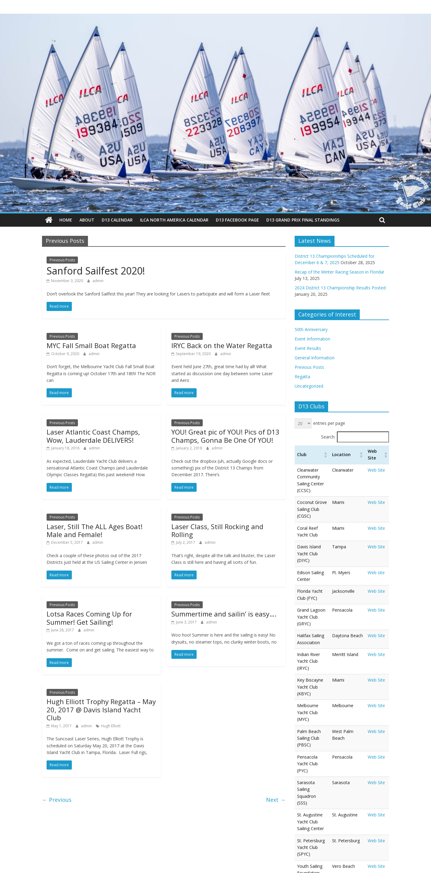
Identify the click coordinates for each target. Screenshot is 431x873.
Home (65, 220)
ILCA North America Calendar (174, 220)
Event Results (308, 348)
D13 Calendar (117, 220)
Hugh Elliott (111, 725)
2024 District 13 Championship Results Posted (340, 287)
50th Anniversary (311, 329)
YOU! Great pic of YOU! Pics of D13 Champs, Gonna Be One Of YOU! (225, 435)
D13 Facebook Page (237, 220)
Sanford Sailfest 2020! (96, 270)
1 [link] (374, 805)
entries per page (329, 423)
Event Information (312, 339)
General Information (315, 358)
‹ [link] (363, 805)
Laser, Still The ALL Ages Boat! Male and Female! (94, 530)
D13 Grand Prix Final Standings (302, 220)
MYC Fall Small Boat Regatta (91, 345)
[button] (333, 454)
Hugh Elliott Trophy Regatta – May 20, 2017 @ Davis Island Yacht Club (101, 709)
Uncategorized (309, 386)
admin (98, 280)
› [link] (384, 805)
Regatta (302, 376)
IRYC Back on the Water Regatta (221, 345)
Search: (328, 436)
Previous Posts (62, 259)
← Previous (57, 799)
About (86, 220)
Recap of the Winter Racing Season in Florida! (339, 271)
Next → (276, 799)
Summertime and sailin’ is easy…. (223, 613)
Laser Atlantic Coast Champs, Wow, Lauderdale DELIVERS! (93, 435)
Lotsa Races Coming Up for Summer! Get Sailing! (89, 617)
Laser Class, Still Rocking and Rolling (217, 530)
